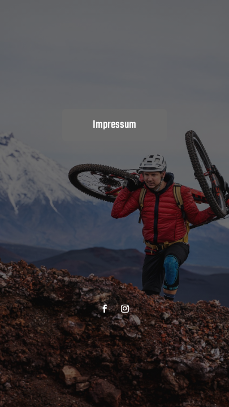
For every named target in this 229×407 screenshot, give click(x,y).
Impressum (114, 124)
